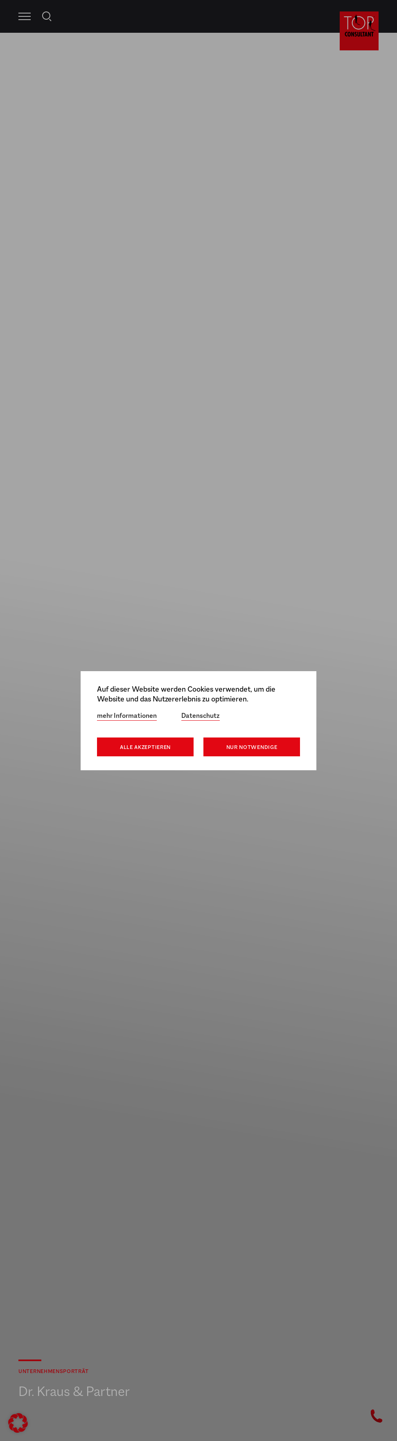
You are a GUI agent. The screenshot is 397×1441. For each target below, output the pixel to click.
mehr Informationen (127, 715)
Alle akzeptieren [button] (145, 747)
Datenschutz (200, 715)
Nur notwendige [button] (251, 747)
